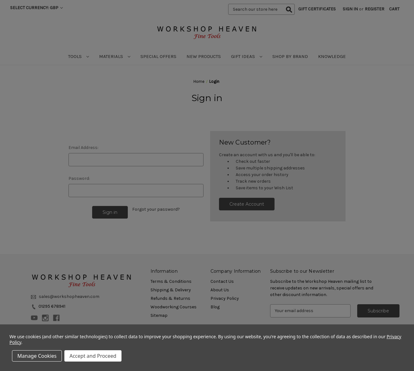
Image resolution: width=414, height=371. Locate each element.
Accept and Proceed (92, 355)
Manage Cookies (36, 355)
